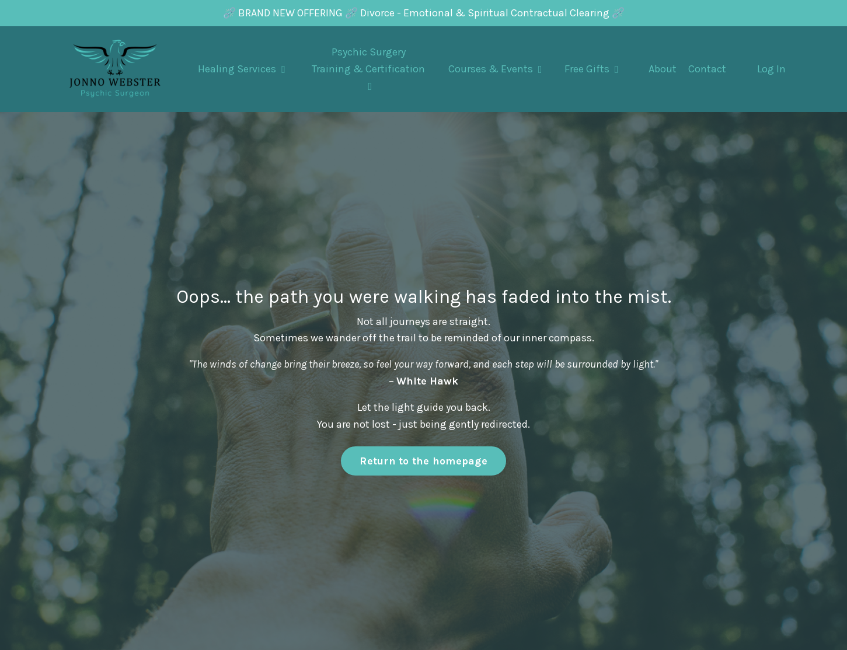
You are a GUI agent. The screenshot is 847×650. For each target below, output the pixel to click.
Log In (771, 68)
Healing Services (241, 68)
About (663, 68)
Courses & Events (495, 68)
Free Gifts (591, 68)
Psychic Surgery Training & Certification (368, 69)
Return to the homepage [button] (423, 461)
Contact (707, 68)
